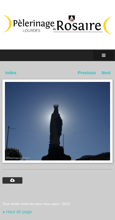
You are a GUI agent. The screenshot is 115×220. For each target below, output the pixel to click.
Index (11, 72)
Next (106, 72)
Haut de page (17, 211)
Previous (87, 72)
